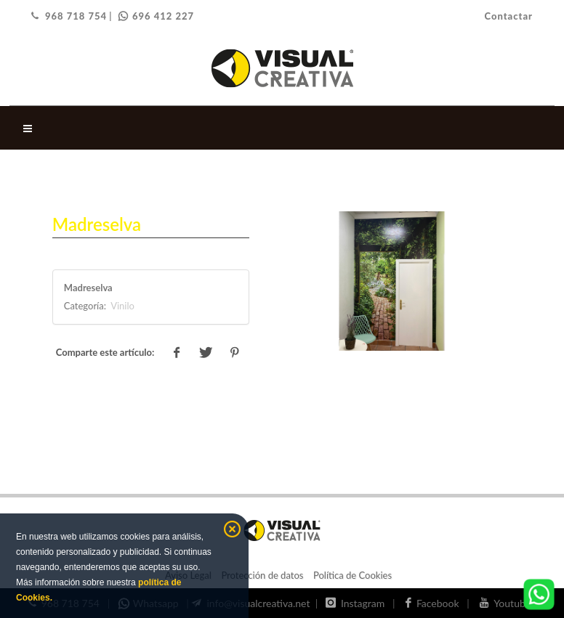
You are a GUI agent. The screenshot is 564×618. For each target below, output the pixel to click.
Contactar (508, 16)
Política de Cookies (352, 575)
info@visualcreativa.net (252, 603)
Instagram (358, 603)
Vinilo (121, 306)
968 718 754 (69, 16)
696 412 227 (156, 16)
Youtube (508, 603)
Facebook (435, 603)
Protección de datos (262, 575)
